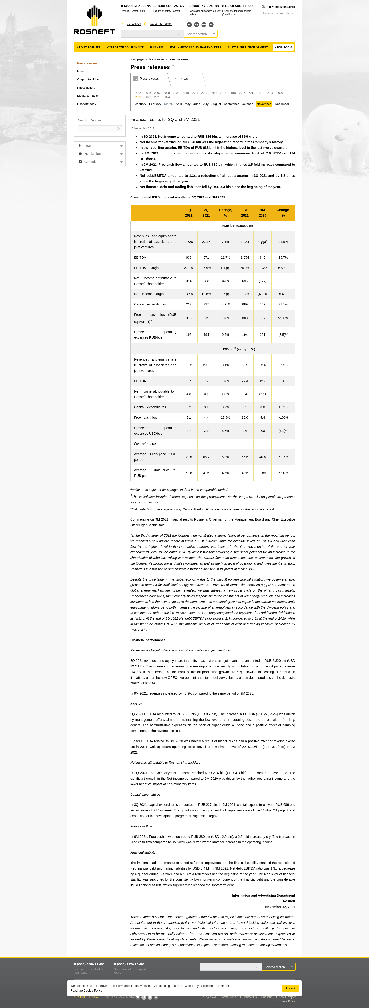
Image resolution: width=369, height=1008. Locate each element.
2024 (167, 97)
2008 (167, 93)
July (206, 104)
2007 (157, 93)
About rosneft (88, 47)
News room (283, 47)
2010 (185, 93)
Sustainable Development (248, 47)
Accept (290, 988)
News (81, 71)
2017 (252, 93)
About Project (287, 997)
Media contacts (87, 95)
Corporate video (88, 79)
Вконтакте (189, 24)
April (179, 104)
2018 (261, 93)
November (264, 104)
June (196, 104)
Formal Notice (229, 997)
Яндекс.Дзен (203, 24)
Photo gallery (86, 87)
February (155, 104)
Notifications (93, 154)
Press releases (87, 63)
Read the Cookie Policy (86, 990)
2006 (148, 93)
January (140, 104)
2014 (223, 93)
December (282, 104)
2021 (138, 97)
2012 (204, 93)
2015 (232, 93)
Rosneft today (86, 104)
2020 (280, 93)
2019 (270, 93)
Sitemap (290, 13)
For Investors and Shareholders (195, 47)
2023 (157, 97)
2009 (176, 93)
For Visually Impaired (281, 6)
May (188, 104)
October (247, 104)
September (231, 104)
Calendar (91, 162)
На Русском (270, 13)
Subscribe (267, 997)
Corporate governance (125, 47)
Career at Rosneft (161, 23)
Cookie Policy (287, 1001)
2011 (195, 93)
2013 (214, 93)
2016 (242, 93)
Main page (137, 59)
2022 (148, 97)
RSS (87, 146)
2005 (138, 93)
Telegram (196, 24)
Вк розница (211, 25)
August (216, 104)
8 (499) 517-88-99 (136, 6)
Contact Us (134, 23)
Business (157, 47)
